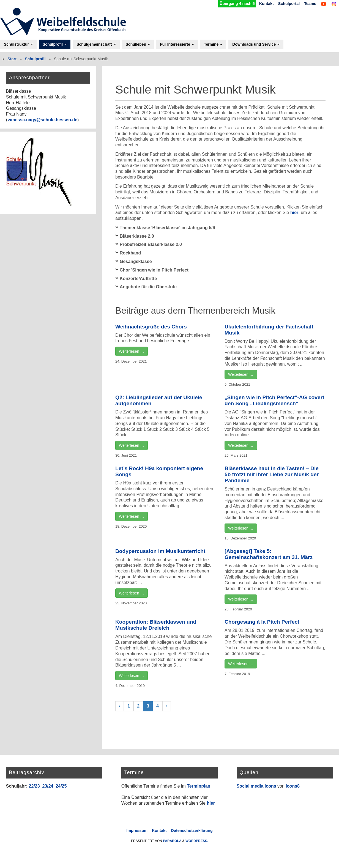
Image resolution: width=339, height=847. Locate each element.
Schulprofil (35, 59)
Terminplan (198, 786)
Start (12, 59)
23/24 (47, 786)
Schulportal (288, 3)
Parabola (172, 841)
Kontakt (266, 3)
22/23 (34, 786)
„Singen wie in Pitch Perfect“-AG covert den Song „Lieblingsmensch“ (274, 400)
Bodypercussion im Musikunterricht (160, 551)
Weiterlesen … (131, 351)
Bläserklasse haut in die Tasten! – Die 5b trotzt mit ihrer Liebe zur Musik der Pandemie (272, 474)
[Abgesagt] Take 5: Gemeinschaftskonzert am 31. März (269, 554)
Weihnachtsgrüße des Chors (151, 327)
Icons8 (293, 786)
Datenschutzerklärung (192, 830)
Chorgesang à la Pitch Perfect (262, 622)
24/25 (61, 786)
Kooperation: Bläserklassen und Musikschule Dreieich (155, 625)
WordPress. (196, 841)
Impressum (136, 830)
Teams (310, 3)
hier (294, 212)
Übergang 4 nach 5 (236, 3)
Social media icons (256, 786)
